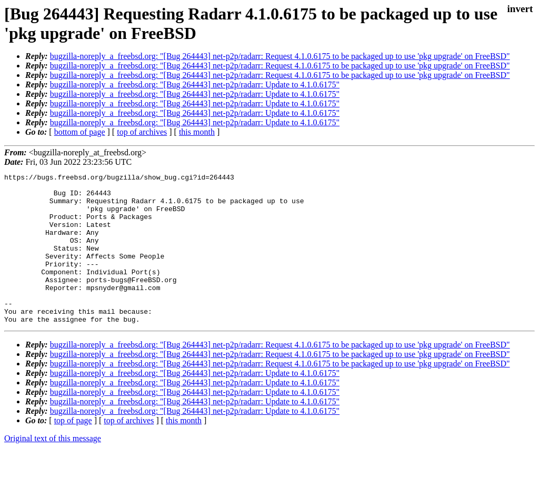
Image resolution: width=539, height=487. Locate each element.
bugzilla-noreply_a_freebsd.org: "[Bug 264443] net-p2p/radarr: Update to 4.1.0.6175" (195, 84)
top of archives (142, 131)
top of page (73, 450)
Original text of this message (52, 468)
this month (197, 131)
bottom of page (79, 131)
